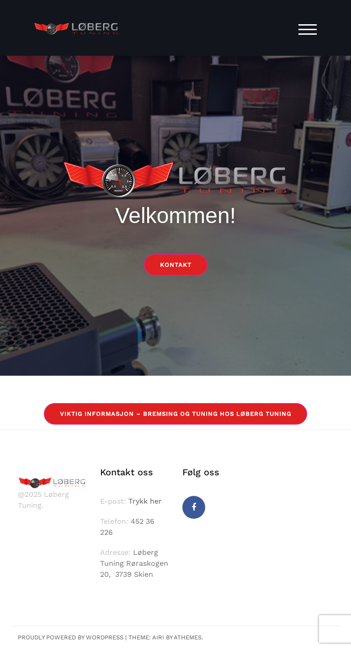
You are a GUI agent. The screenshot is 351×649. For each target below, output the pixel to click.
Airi (158, 637)
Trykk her (145, 501)
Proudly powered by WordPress (70, 637)
